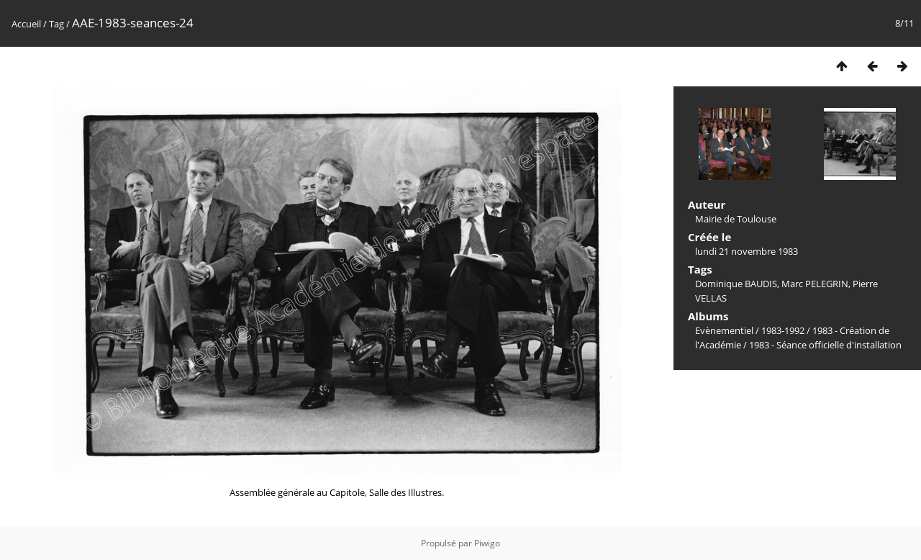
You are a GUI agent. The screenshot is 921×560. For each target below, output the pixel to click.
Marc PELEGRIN (814, 283)
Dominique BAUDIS (736, 283)
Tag (56, 23)
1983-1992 (782, 330)
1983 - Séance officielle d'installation (825, 344)
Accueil (26, 23)
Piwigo (487, 543)
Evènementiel (724, 330)
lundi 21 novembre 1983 (746, 251)
